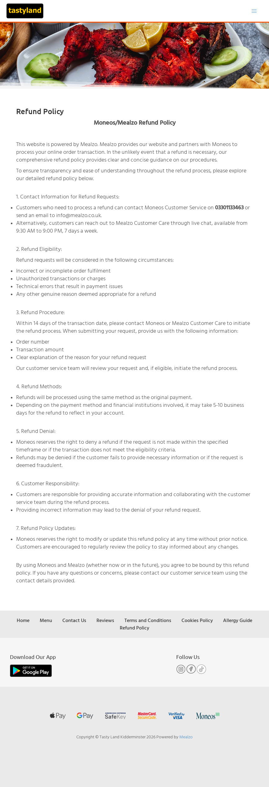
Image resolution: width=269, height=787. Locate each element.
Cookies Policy (197, 620)
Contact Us (74, 620)
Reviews (105, 620)
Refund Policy (134, 627)
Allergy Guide (237, 620)
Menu (46, 620)
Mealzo (186, 736)
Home (23, 620)
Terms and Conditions (147, 620)
